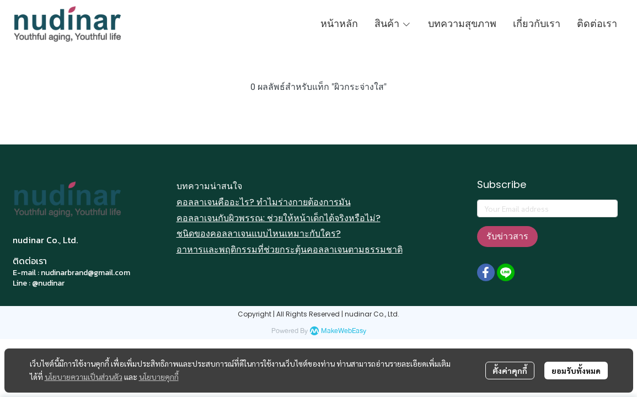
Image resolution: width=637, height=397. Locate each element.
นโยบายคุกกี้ (159, 377)
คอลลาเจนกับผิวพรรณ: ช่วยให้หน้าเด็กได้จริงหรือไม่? (278, 218)
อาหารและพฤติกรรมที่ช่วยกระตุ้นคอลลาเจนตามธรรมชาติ (289, 249)
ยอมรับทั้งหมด (576, 370)
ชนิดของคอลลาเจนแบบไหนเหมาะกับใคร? (258, 233)
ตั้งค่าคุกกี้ (510, 370)
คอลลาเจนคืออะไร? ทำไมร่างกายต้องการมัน (263, 202)
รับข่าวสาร (507, 236)
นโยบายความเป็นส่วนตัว (83, 377)
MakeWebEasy (343, 331)
